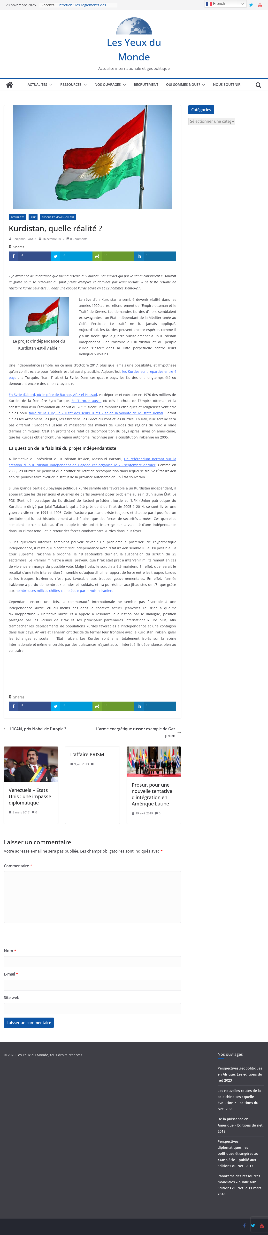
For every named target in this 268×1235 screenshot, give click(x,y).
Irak (33, 217)
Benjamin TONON (25, 239)
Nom (10, 950)
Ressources (71, 84)
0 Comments (76, 239)
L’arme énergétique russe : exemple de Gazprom (138, 732)
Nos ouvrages (108, 84)
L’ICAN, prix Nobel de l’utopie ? (35, 729)
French (215, 4)
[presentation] (40, 937)
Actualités (37, 84)
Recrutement (146, 84)
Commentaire (18, 866)
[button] (50, 84)
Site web (11, 997)
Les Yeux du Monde (32, 1055)
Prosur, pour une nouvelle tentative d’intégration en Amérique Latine (152, 794)
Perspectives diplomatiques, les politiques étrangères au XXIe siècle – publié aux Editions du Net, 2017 (238, 1153)
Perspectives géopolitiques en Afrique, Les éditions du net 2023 (240, 1074)
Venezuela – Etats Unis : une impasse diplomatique (30, 796)
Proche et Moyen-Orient (58, 217)
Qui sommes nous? (183, 84)
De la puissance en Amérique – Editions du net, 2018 (241, 1125)
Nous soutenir (226, 84)
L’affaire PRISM (87, 754)
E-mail (11, 974)
